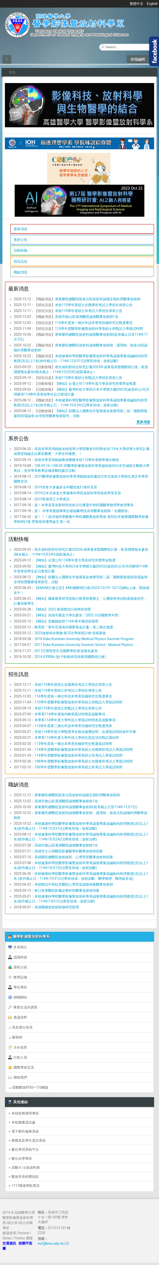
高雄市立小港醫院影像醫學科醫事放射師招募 (68, 851)
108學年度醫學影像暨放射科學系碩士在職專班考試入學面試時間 (83, 761)
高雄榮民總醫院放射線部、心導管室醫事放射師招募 (73, 857)
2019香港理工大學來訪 (51, 499)
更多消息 (143, 422)
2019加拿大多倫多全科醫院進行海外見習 (65, 487)
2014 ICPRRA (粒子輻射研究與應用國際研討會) (70, 657)
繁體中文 (137, 4)
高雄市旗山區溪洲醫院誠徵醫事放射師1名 (86, 317)
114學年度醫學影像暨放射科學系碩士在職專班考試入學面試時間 (83, 749)
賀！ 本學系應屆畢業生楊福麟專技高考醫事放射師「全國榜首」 (82, 511)
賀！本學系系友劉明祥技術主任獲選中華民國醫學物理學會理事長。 (85, 505)
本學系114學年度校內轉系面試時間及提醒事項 (69, 714)
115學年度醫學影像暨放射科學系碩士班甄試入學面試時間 (99, 329)
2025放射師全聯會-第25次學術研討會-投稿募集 (70, 633)
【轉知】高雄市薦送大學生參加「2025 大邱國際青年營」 (78, 615)
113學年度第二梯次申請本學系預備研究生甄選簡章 (73, 726)
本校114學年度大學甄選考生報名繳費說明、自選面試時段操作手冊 (85, 732)
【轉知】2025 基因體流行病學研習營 (62, 609)
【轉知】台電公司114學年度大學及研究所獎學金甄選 (95, 384)
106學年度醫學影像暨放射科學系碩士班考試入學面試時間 (78, 767)
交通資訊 (9, 1243)
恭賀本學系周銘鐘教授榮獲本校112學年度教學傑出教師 (76, 460)
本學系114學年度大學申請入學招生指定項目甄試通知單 (76, 738)
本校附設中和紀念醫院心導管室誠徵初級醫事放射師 (73, 884)
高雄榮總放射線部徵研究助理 (56, 907)
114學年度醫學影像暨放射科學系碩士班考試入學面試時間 (78, 755)
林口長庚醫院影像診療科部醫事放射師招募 (66, 890)
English (152, 4)
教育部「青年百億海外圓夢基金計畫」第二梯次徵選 (73, 627)
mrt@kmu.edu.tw (51, 1243)
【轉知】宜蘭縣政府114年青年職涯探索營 (66, 621)
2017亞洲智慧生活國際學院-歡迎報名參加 (66, 651)
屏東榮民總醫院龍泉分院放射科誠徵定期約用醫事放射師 (97, 299)
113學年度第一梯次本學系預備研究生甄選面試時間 (73, 744)
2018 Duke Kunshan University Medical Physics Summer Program (84, 639)
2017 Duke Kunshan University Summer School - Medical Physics (83, 645)
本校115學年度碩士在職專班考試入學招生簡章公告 (94, 305)
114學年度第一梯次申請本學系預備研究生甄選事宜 (94, 323)
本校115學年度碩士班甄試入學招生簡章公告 (88, 378)
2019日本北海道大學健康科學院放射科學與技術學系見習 (77, 493)
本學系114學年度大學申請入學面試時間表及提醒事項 (75, 720)
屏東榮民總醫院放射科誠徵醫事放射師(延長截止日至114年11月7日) (85, 807)
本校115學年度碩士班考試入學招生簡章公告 (88, 311)
